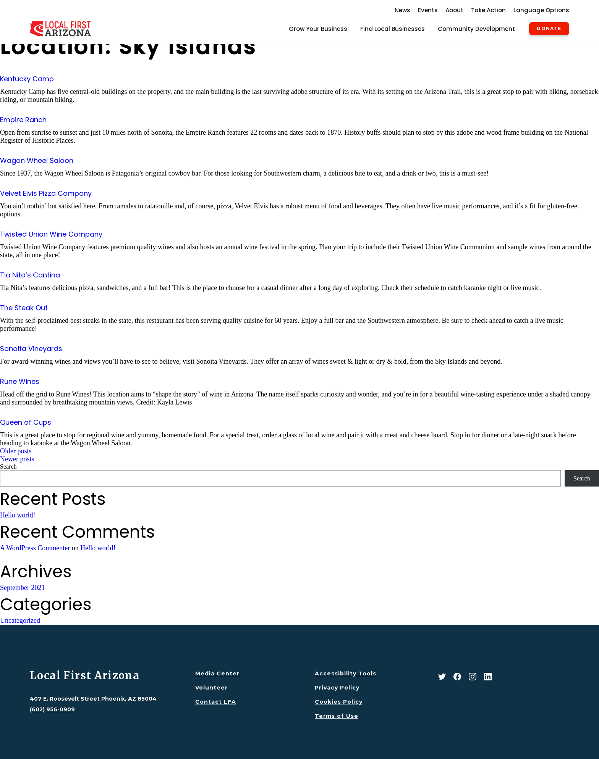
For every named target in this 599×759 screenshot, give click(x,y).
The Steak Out (24, 308)
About (454, 10)
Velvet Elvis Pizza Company (46, 193)
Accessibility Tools (345, 673)
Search (8, 466)
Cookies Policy (339, 701)
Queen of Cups (25, 422)
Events (428, 10)
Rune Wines (19, 381)
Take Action (488, 10)
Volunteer (211, 687)
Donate (549, 28)
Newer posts (17, 459)
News (402, 10)
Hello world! (17, 515)
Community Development (476, 29)
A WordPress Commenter (35, 548)
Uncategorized (20, 620)
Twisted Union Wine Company (51, 234)
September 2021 (22, 587)
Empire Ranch (23, 119)
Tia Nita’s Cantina (30, 275)
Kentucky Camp (27, 79)
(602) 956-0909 (52, 709)
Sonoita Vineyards (31, 348)
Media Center (217, 673)
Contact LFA (215, 701)
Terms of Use (336, 715)
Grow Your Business (318, 29)
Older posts (16, 451)
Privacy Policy (337, 687)
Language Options (541, 10)
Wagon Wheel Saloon (36, 160)
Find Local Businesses (392, 29)
